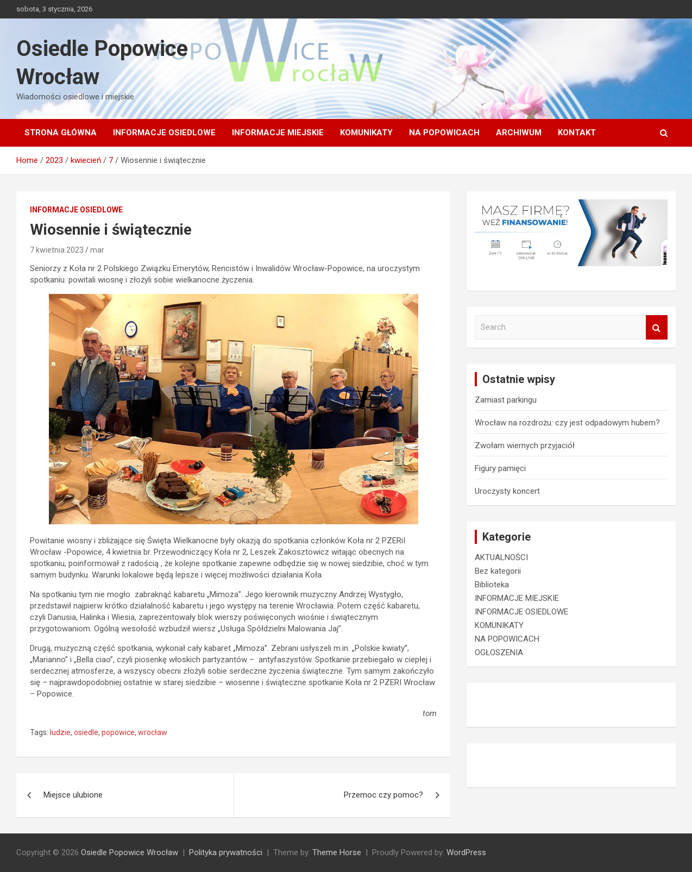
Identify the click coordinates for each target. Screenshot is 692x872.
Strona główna (60, 132)
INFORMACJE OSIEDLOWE (164, 132)
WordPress (466, 852)
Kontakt (577, 132)
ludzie (60, 732)
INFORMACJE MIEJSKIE (278, 132)
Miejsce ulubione (73, 795)
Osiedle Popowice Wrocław (129, 852)
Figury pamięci (500, 468)
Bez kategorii (498, 571)
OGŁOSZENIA (499, 652)
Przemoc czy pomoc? (383, 795)
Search (657, 327)
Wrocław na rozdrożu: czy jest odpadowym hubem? (567, 423)
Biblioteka (492, 584)
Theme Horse (336, 852)
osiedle (86, 732)
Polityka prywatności (225, 852)
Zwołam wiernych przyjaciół (525, 445)
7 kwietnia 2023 (57, 250)
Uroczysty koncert (507, 491)
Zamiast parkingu (506, 400)
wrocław (152, 732)
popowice (118, 732)
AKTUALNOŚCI (501, 557)
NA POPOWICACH (444, 132)
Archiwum (519, 132)
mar (97, 250)
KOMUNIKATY (366, 132)
